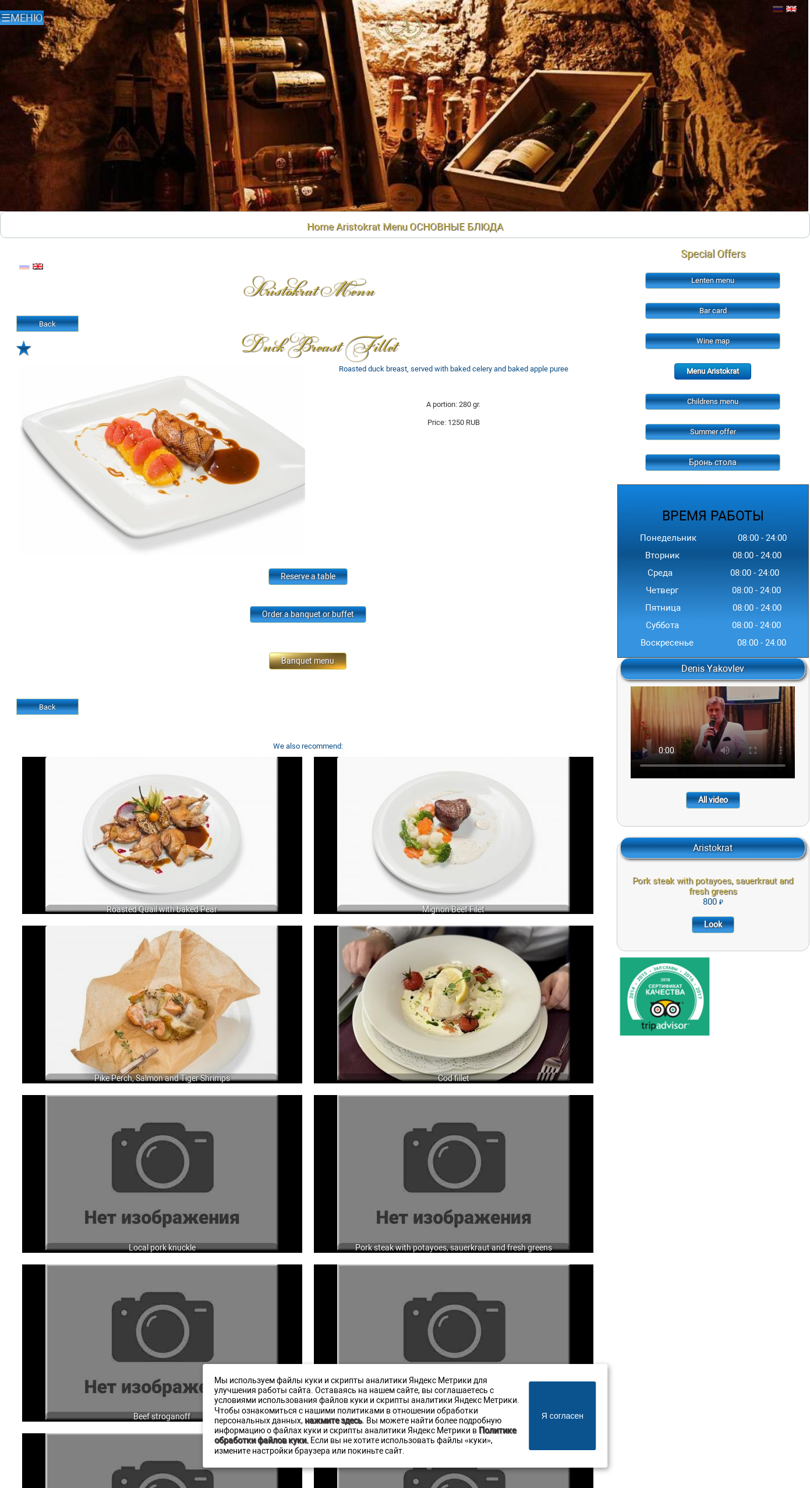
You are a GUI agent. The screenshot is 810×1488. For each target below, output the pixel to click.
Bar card (713, 310)
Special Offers (713, 253)
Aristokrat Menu (371, 226)
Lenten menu (712, 280)
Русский (778, 9)
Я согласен (562, 1415)
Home (320, 226)
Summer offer (713, 431)
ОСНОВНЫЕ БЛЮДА (456, 226)
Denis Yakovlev (712, 668)
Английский (791, 9)
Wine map (713, 340)
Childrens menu (712, 401)
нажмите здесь (333, 1421)
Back (47, 324)
